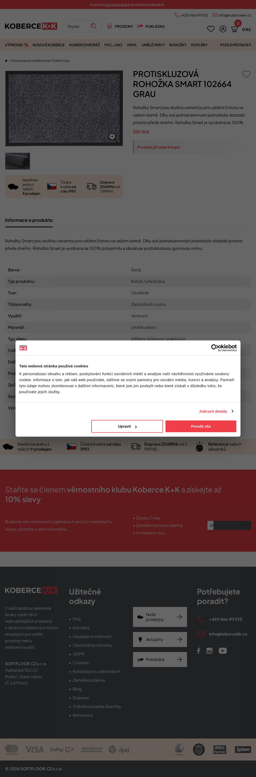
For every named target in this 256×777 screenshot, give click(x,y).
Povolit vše (201, 426)
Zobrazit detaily (213, 411)
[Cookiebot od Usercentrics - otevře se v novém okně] (215, 348)
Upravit (127, 426)
